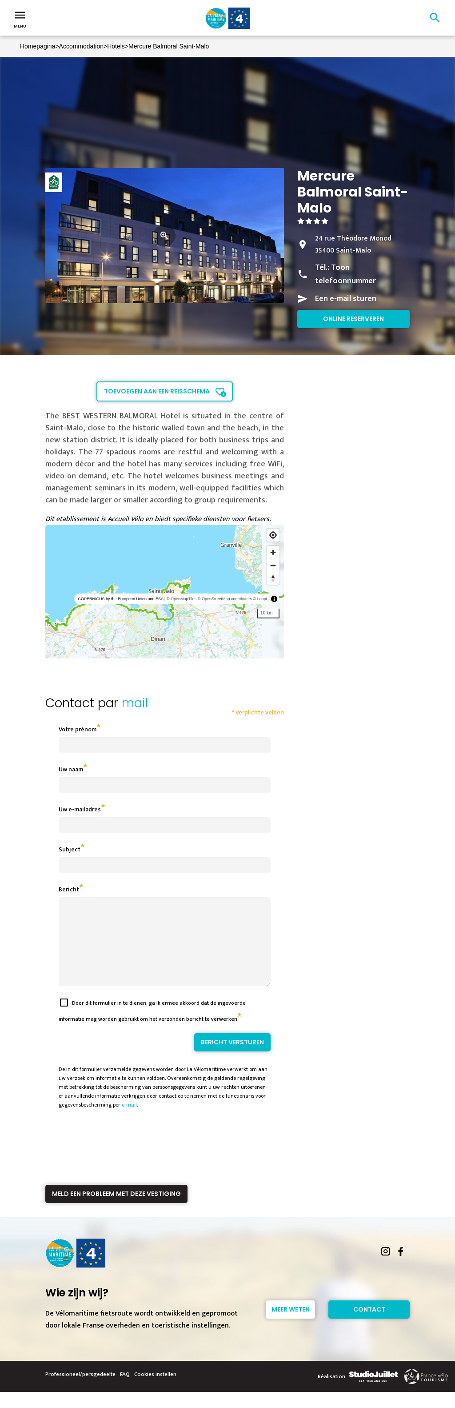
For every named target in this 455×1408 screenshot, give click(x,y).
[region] (164, 591)
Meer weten (290, 1325)
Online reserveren (353, 318)
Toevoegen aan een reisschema (157, 391)
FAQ (125, 1390)
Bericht (69, 889)
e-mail (129, 1120)
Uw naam (71, 769)
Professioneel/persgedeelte (80, 1390)
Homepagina (37, 46)
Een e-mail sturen (345, 298)
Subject (69, 849)
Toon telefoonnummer (345, 274)
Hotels (116, 46)
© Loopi (260, 599)
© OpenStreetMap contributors (225, 599)
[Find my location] (273, 535)
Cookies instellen (155, 1390)
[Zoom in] (273, 552)
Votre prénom (77, 729)
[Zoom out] (273, 565)
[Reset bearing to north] (273, 578)
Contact (369, 1325)
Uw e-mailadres (80, 809)
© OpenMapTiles (181, 599)
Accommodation (81, 46)
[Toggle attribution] (274, 599)
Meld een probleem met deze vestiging (116, 1209)
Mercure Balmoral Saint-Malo (168, 46)
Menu (20, 18)
